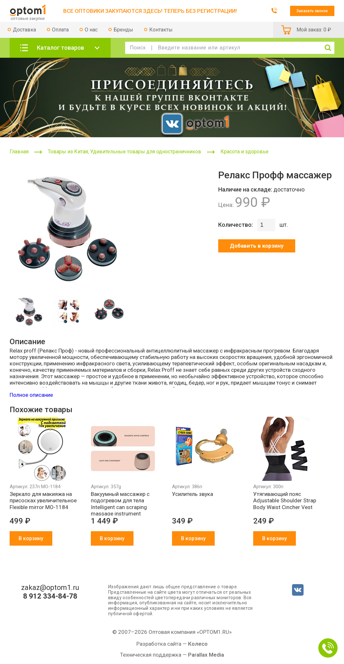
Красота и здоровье (244, 152)
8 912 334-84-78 (50, 596)
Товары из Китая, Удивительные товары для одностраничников (124, 152)
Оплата (60, 30)
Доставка (24, 30)
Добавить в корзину (257, 246)
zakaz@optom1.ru (50, 587)
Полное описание (31, 395)
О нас (91, 30)
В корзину (31, 538)
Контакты (161, 30)
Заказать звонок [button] (312, 11)
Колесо (198, 644)
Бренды (123, 30)
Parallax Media (206, 654)
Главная (19, 152)
